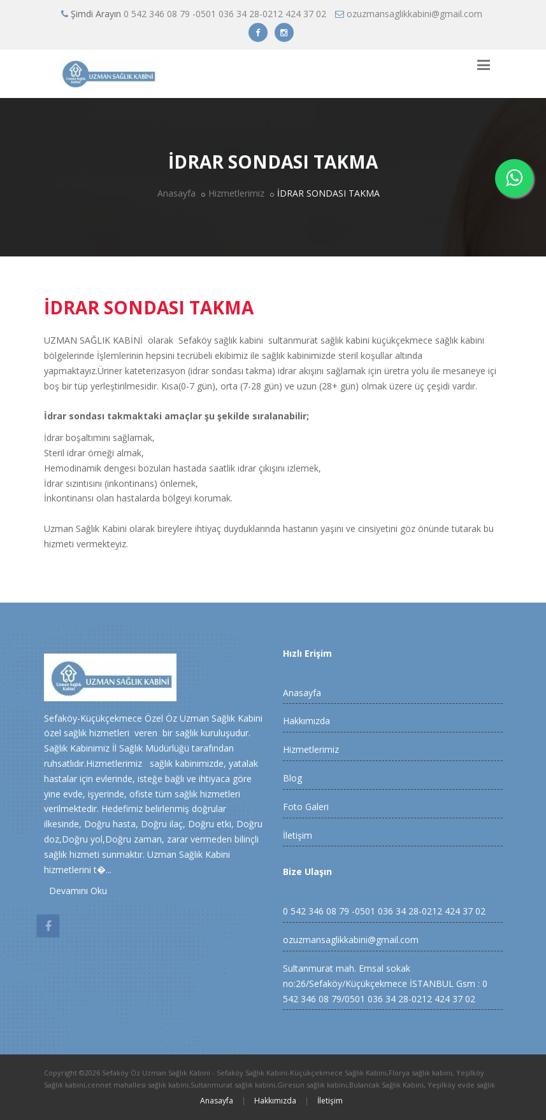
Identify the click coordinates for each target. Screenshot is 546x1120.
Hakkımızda (306, 721)
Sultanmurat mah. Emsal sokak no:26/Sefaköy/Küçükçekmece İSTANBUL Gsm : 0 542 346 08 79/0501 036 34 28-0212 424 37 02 (385, 983)
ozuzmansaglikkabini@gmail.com (414, 14)
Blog (292, 778)
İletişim (297, 835)
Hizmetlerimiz (236, 193)
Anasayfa (176, 193)
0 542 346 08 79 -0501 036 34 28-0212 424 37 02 (225, 14)
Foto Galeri (306, 807)
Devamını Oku (75, 891)
